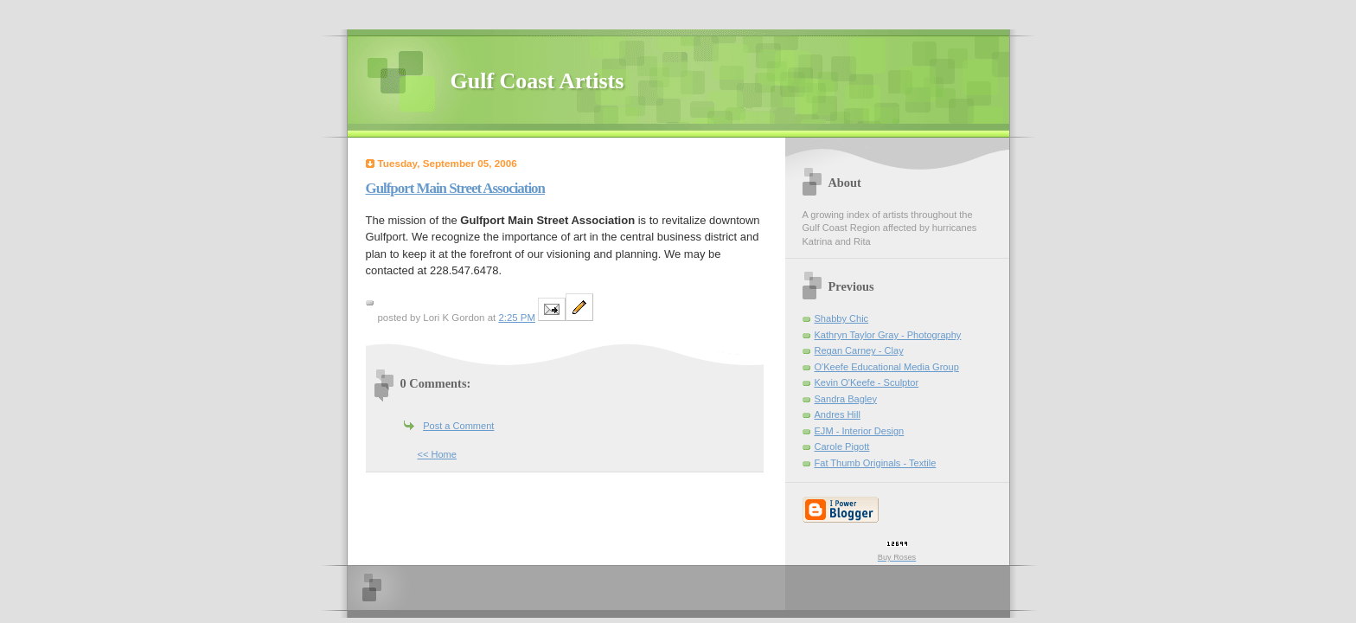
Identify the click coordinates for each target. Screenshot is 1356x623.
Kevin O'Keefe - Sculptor (867, 382)
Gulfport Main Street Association (455, 188)
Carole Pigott (842, 446)
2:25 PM (516, 317)
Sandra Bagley (846, 399)
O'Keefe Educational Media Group (887, 367)
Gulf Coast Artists (537, 80)
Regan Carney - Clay (859, 350)
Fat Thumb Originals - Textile (876, 463)
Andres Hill (837, 414)
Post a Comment (458, 426)
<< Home (437, 454)
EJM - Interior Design (860, 431)
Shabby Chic (842, 318)
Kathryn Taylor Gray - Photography (888, 335)
